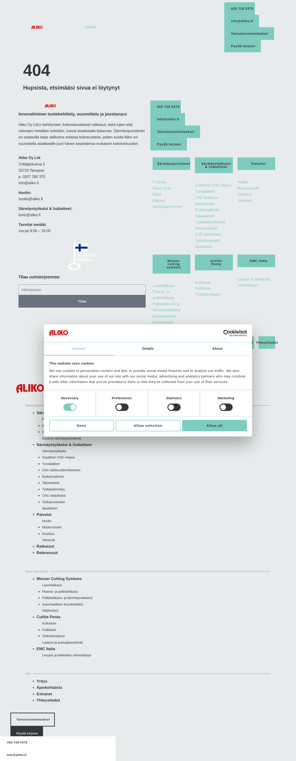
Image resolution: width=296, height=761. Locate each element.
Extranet (44, 701)
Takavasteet (50, 487)
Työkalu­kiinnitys (53, 494)
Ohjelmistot (50, 617)
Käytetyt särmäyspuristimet (61, 441)
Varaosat (48, 545)
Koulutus (48, 539)
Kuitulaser (49, 629)
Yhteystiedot (48, 707)
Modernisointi (51, 532)
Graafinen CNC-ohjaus (58, 461)
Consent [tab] (79, 348)
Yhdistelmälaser (53, 643)
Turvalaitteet (51, 467)
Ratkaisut (45, 552)
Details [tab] (148, 348)
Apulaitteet (49, 513)
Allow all (215, 426)
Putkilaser (49, 636)
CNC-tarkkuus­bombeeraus (61, 474)
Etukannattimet (53, 480)
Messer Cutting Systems (58, 584)
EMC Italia (45, 656)
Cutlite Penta (48, 623)
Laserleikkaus (52, 591)
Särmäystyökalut (54, 454)
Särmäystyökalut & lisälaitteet (63, 448)
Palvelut (44, 520)
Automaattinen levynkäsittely (62, 610)
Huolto (46, 526)
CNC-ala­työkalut (54, 500)
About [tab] (217, 348)
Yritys (42, 688)
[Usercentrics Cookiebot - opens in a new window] (227, 333)
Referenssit (47, 558)
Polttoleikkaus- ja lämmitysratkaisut (67, 603)
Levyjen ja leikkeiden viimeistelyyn (66, 662)
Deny (81, 426)
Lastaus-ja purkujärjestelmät (62, 649)
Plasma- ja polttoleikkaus (60, 597)
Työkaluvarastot (53, 506)
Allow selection (148, 426)
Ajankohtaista (49, 694)
